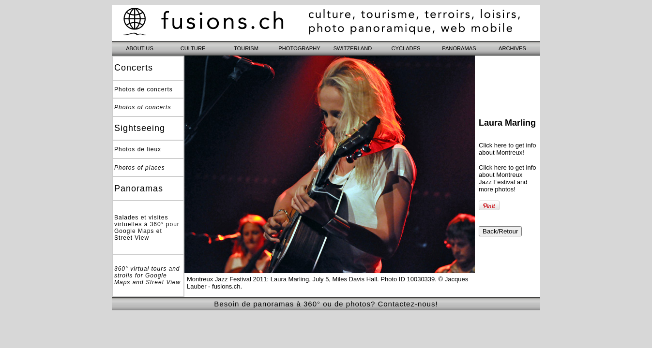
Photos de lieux (137, 149)
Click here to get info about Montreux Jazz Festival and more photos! (507, 178)
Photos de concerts (143, 89)
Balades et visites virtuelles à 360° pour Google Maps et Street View (147, 227)
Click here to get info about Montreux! (507, 149)
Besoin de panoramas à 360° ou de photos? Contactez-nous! (326, 304)
